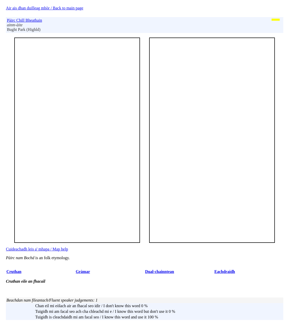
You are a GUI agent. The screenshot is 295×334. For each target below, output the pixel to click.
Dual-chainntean (159, 271)
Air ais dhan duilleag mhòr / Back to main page (44, 8)
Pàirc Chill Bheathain (24, 20)
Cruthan (13, 271)
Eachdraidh (224, 271)
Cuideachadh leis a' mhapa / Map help (37, 249)
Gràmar (83, 271)
